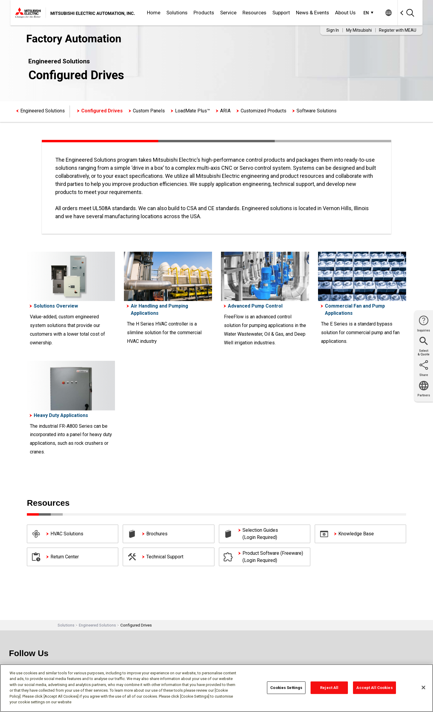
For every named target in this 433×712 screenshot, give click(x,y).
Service (228, 13)
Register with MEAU (397, 30)
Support (281, 13)
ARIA (225, 111)
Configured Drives (102, 111)
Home (153, 13)
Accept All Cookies (374, 687)
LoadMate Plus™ (192, 111)
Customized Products (263, 111)
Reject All (329, 687)
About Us (345, 13)
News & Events (312, 13)
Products (204, 13)
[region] (216, 688)
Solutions (177, 13)
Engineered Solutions (42, 111)
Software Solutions (317, 111)
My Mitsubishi (359, 30)
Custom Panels (149, 111)
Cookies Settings (286, 687)
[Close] (423, 687)
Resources (254, 13)
